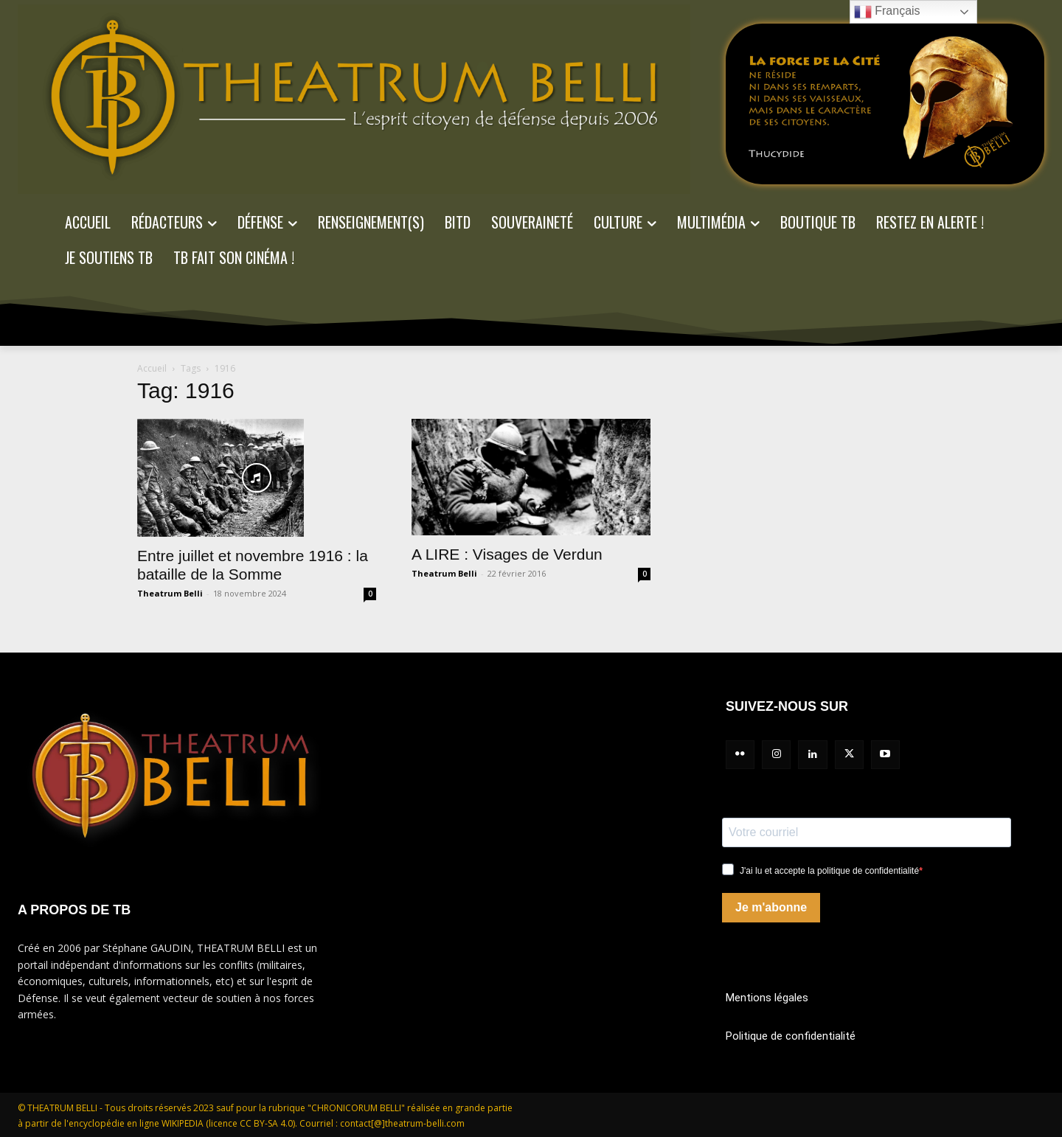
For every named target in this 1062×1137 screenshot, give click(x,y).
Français (887, 12)
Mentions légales (767, 997)
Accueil (152, 368)
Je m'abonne (771, 907)
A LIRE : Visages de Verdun (507, 554)
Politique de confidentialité (791, 1036)
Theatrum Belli (170, 593)
